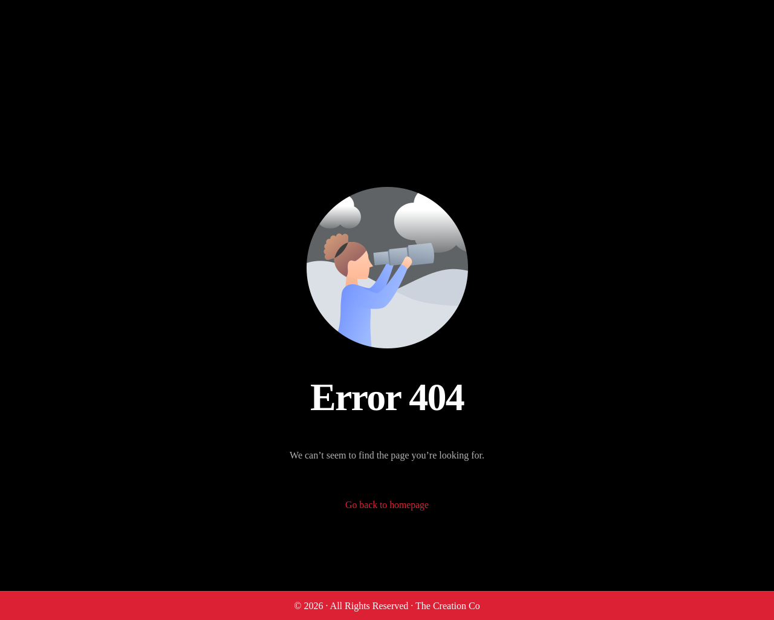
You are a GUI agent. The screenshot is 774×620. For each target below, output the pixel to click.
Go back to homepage (387, 505)
